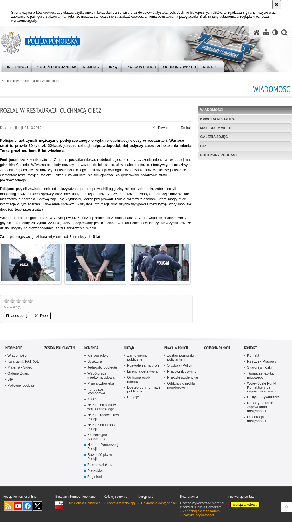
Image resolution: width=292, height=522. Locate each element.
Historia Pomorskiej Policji (102, 447)
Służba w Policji (179, 365)
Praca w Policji (176, 347)
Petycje (133, 397)
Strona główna (11, 80)
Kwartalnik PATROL (219, 119)
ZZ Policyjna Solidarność (97, 437)
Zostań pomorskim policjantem (182, 357)
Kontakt (250, 347)
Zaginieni (94, 477)
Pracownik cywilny (181, 371)
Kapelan (93, 399)
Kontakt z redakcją (121, 503)
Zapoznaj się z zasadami (201, 511)
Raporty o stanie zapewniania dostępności (260, 407)
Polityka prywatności (263, 397)
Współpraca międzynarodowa (100, 375)
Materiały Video (216, 128)
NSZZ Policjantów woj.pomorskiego (101, 407)
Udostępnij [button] (16, 316)
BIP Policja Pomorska (84, 503)
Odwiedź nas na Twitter (37, 506)
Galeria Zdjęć (214, 137)
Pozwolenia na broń (143, 365)
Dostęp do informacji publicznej (143, 389)
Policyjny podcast (218, 155)
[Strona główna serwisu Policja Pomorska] (257, 32)
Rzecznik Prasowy (261, 361)
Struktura (94, 361)
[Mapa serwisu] (266, 32)
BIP (203, 146)
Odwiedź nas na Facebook (27, 506)
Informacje (32, 80)
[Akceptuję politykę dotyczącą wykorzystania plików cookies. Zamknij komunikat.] (276, 4)
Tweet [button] (42, 316)
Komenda (91, 347)
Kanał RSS (8, 506)
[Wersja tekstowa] (275, 32)
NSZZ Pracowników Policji (103, 417)
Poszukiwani (97, 471)
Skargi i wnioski (259, 367)
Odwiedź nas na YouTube (18, 506)
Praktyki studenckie (182, 377)
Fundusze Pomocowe (96, 391)
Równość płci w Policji (99, 457)
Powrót (161, 128)
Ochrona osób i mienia (139, 379)
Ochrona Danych (217, 347)
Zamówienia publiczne (137, 357)
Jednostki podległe (102, 367)
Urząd (129, 347)
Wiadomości (50, 80)
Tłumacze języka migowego (260, 375)
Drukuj (183, 128)
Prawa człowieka (100, 383)
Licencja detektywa (142, 371)
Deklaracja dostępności (256, 419)
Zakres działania (100, 465)
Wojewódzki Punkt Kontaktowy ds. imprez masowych (261, 387)
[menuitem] (18, 66)
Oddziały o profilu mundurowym (181, 385)
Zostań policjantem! (60, 347)
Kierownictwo (97, 355)
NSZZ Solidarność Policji (101, 427)
